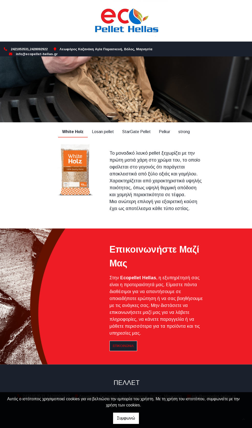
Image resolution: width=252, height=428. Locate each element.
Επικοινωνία (123, 346)
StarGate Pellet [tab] (136, 132)
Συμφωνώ (126, 418)
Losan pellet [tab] (103, 132)
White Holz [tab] (73, 132)
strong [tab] (184, 132)
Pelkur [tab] (164, 132)
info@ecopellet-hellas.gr (37, 54)
